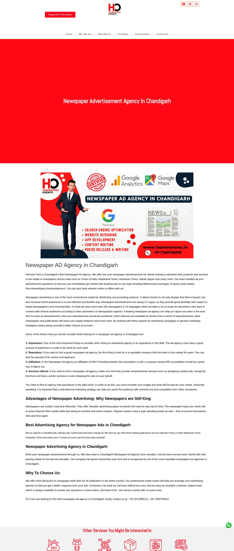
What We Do (104, 34)
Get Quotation (142, 34)
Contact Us (162, 34)
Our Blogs (123, 34)
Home (69, 34)
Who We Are (85, 34)
